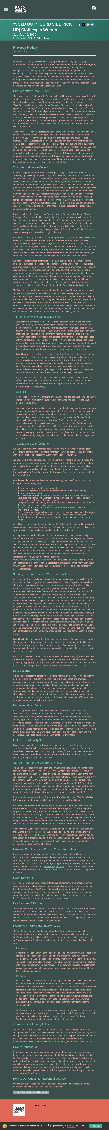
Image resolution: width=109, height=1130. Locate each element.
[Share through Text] (92, 24)
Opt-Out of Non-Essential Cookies (31, 1092)
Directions (44, 38)
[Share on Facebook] (79, 24)
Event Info (40, 1105)
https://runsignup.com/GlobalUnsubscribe (33, 560)
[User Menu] (94, 8)
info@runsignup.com (54, 866)
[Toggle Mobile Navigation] (6, 9)
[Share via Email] (88, 24)
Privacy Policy (71, 1127)
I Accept (96, 1126)
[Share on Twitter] (83, 24)
